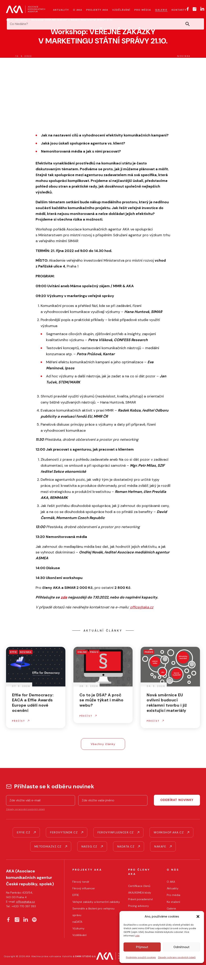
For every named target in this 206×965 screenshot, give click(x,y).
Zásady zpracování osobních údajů (25, 809)
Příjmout (142, 947)
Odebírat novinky (177, 800)
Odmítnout (181, 947)
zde (137, 935)
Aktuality (21, 20)
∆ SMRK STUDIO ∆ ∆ (84, 956)
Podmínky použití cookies (141, 957)
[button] (198, 916)
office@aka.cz (25, 901)
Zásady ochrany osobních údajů (177, 957)
